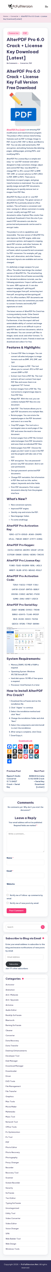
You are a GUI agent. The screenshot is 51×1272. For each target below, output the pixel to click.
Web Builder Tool (13, 1238)
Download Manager (14, 1066)
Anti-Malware (12, 995)
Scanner (9, 1177)
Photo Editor (11, 1147)
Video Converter (13, 1218)
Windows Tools (12, 1249)
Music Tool (10, 1116)
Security (9, 1188)
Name (10, 858)
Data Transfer (12, 1045)
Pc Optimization (13, 1132)
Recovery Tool (12, 1172)
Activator (10, 984)
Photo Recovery (13, 1152)
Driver (8, 1076)
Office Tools (11, 1127)
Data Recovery (12, 1040)
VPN (7, 1233)
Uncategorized (12, 1208)
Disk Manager (12, 1061)
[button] (43, 927)
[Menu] (46, 6)
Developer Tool (12, 1056)
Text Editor (11, 1198)
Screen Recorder (13, 1183)
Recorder (9, 1167)
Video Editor (11, 1223)
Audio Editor (11, 1010)
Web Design (11, 1244)
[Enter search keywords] (25, 927)
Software (10, 1193)
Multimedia (10, 1111)
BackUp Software (13, 1015)
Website (11, 884)
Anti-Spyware (12, 1000)
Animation (10, 990)
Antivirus (9, 1005)
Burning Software (13, 1025)
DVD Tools (10, 1081)
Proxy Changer (12, 1162)
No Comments (12, 63)
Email (10, 871)
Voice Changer (12, 1228)
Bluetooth (10, 1020)
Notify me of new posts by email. (24, 903)
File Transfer (11, 1091)
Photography (12, 1157)
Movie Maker (11, 1106)
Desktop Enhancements (16, 1050)
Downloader (11, 1071)
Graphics (10, 1096)
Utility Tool (10, 1213)
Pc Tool (9, 1137)
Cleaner (9, 1030)
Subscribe (13, 964)
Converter (14, 33)
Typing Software (13, 1203)
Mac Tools (10, 1101)
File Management (13, 1086)
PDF (25, 33)
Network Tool (12, 1122)
